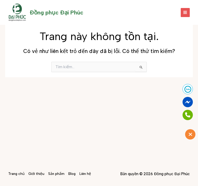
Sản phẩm (56, 174)
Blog (72, 174)
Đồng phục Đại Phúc (56, 12)
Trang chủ (16, 174)
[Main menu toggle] (185, 12)
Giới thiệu (36, 174)
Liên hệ (85, 174)
